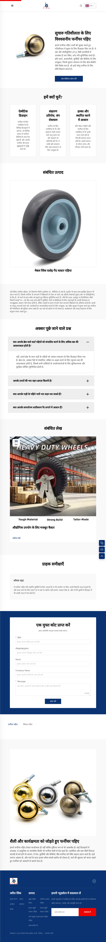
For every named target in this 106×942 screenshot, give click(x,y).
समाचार (21, 904)
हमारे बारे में (13, 899)
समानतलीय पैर (33, 925)
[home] (46, 5)
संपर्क (11, 909)
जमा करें (53, 701)
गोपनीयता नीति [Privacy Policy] (49, 933)
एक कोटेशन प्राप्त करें (69, 79)
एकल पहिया (44, 917)
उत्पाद (21, 899)
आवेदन (12, 904)
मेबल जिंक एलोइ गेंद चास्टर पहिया (53, 270)
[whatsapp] (94, 881)
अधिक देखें (16, 538)
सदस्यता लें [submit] (87, 912)
